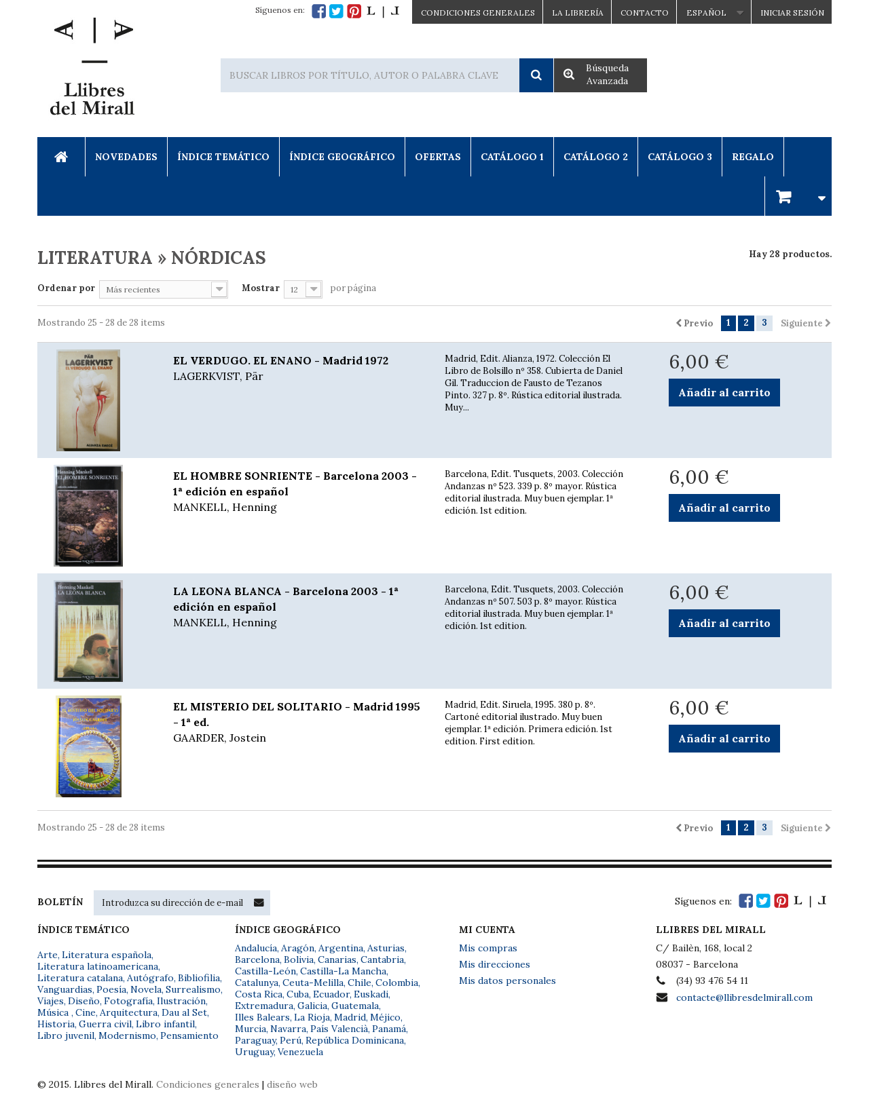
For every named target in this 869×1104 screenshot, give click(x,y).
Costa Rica (258, 994)
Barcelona (257, 959)
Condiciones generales (207, 1084)
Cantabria (382, 959)
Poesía (111, 989)
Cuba (297, 994)
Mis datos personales (507, 980)
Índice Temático (223, 157)
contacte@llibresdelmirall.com (744, 997)
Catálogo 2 (595, 157)
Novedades (126, 157)
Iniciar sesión (792, 12)
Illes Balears (262, 1017)
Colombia (396, 982)
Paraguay (255, 1040)
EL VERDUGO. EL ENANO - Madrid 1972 (298, 369)
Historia (56, 1024)
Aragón (297, 948)
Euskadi (371, 994)
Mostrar (261, 288)
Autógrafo (150, 978)
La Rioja (312, 1017)
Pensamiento (189, 1035)
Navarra (288, 1029)
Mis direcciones (494, 964)
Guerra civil (105, 1024)
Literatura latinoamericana (97, 966)
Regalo (753, 157)
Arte (47, 955)
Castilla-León (265, 971)
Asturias (386, 948)
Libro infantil (165, 1024)
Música (54, 1012)
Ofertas (438, 157)
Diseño (84, 1001)
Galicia (312, 1006)
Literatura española (106, 955)
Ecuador (331, 994)
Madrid (350, 1017)
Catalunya (256, 982)
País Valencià (339, 1029)
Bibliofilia (199, 978)
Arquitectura (129, 1012)
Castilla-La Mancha (343, 971)
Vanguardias (64, 989)
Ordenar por (66, 288)
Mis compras (488, 948)
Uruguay (254, 1052)
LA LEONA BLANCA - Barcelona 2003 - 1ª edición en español (298, 607)
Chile (359, 982)
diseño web (292, 1084)
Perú (290, 1040)
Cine (85, 1012)
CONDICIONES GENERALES (478, 12)
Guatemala (355, 1006)
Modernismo (127, 1035)
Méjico (385, 1017)
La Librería (578, 12)
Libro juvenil (65, 1035)
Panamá (389, 1029)
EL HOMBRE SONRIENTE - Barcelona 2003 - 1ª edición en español (298, 492)
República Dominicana (355, 1040)
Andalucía (256, 948)
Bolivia (299, 959)
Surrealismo (193, 989)
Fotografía (128, 1001)
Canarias (337, 959)
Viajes (50, 1001)
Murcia (250, 1029)
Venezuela (300, 1052)
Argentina (340, 948)
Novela (146, 989)
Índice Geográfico (342, 157)
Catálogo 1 (512, 157)
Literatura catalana (80, 978)
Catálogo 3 (680, 157)
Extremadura (264, 1006)
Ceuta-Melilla (313, 982)
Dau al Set (184, 1012)
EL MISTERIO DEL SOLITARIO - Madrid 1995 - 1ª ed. (298, 723)
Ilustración (181, 1001)
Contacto (645, 12)
